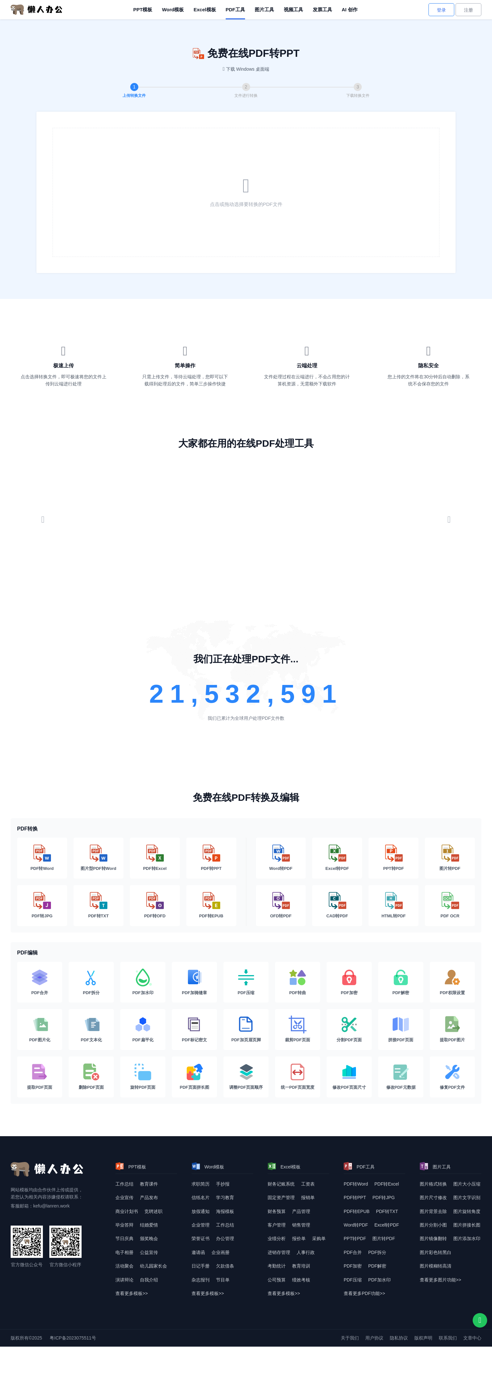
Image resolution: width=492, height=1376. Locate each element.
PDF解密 (377, 1266)
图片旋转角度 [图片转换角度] (466, 1211)
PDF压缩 (353, 1279)
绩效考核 (301, 1279)
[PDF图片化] (39, 1029)
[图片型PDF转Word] (98, 858)
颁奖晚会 (149, 1238)
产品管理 (301, 1211)
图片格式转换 (433, 1184)
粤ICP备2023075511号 (73, 1337)
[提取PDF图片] (452, 1029)
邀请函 (198, 1252)
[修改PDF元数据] (400, 1076)
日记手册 (201, 1266)
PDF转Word (356, 1184)
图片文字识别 (466, 1197)
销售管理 (301, 1225)
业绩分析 (277, 1238)
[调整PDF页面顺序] (246, 1076)
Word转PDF (356, 1225)
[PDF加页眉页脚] (246, 1029)
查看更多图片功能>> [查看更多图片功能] (440, 1279)
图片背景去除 (433, 1211)
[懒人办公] (36, 9)
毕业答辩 (124, 1225)
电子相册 (124, 1252)
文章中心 (472, 1337)
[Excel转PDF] (337, 858)
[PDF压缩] (246, 982)
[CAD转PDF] (337, 905)
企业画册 (221, 1252)
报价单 (299, 1238)
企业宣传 (124, 1197)
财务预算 (277, 1211)
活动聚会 (124, 1266)
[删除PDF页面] (91, 1076)
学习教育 (225, 1197)
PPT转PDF (355, 1238)
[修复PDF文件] (452, 1076)
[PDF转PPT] (211, 858)
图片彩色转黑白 (435, 1252)
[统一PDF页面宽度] (297, 1076)
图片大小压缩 (466, 1184)
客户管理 (277, 1225)
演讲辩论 (124, 1279)
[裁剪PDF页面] (297, 1029)
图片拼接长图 (466, 1225)
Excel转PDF (386, 1225)
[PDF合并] (39, 982)
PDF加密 (353, 1266)
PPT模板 (142, 9)
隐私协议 (399, 1337)
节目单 (223, 1279)
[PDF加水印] (142, 982)
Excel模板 (204, 9)
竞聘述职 (153, 1211)
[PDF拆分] (91, 982)
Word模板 (173, 9)
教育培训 (301, 1266)
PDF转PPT (355, 1197)
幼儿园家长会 (153, 1266)
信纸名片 (201, 1197)
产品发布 (149, 1197)
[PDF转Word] (42, 858)
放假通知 (201, 1211)
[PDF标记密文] (194, 1029)
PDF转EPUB (356, 1211)
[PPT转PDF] (393, 858)
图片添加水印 (466, 1238)
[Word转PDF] (281, 858)
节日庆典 (124, 1238)
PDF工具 (235, 9)
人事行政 (306, 1252)
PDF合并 (353, 1252)
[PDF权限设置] (452, 982)
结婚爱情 (149, 1225)
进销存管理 (279, 1252)
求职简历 (201, 1184)
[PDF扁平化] (142, 1029)
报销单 (308, 1197)
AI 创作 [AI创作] (350, 9)
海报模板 (225, 1211)
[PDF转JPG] (42, 905)
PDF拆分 (377, 1252)
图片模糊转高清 (435, 1266)
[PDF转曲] (297, 982)
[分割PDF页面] (349, 1029)
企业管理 (201, 1225)
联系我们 (448, 1337)
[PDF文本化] (91, 1029)
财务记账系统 (281, 1184)
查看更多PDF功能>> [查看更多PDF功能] (364, 1293)
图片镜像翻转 (433, 1238)
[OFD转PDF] (281, 905)
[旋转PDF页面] (142, 1076)
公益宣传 (149, 1252)
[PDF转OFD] (155, 905)
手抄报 (223, 1184)
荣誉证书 (201, 1238)
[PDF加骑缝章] (194, 982)
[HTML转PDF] (393, 905)
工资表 (308, 1184)
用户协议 (374, 1337)
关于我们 (350, 1337)
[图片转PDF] (450, 858)
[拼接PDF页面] (400, 1029)
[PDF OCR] (450, 905)
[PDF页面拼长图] (194, 1076)
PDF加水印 (379, 1279)
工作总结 (124, 1184)
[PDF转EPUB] (211, 905)
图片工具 (264, 9)
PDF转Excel (386, 1184)
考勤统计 (277, 1266)
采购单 (319, 1238)
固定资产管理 (281, 1197)
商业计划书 (126, 1211)
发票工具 (322, 9)
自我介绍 (149, 1279)
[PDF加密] (349, 982)
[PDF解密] (400, 982)
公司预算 (277, 1279)
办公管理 (225, 1238)
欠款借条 (225, 1266)
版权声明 (423, 1337)
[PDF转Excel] (155, 858)
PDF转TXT (387, 1211)
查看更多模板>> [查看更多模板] (131, 1293)
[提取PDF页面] (39, 1076)
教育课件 (149, 1184)
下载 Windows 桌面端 (248, 69)
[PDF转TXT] (98, 905)
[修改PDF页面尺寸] (349, 1076)
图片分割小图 (433, 1225)
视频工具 (293, 9)
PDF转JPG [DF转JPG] (383, 1197)
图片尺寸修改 (433, 1197)
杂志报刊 (201, 1279)
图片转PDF (383, 1238)
